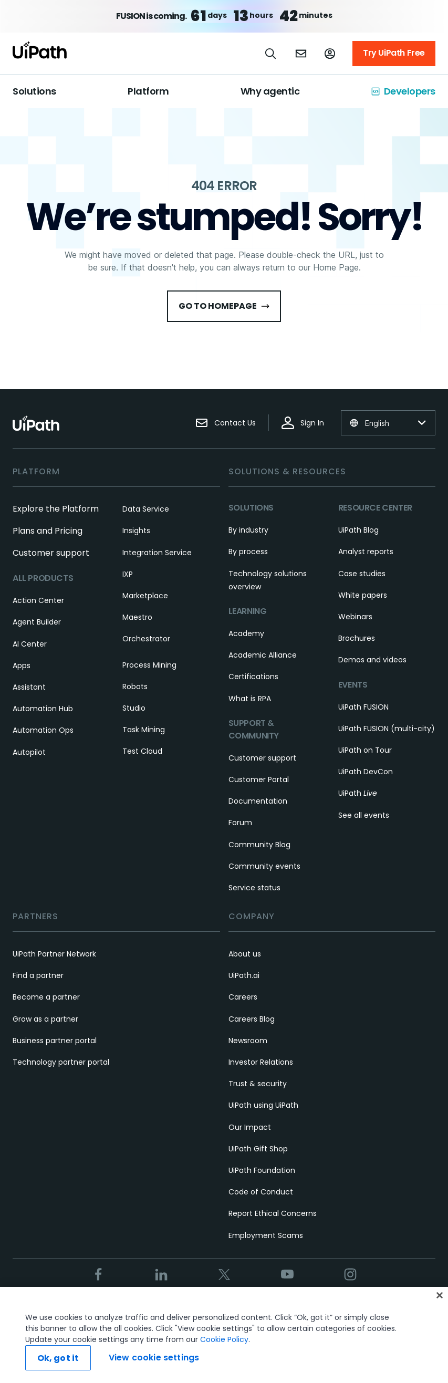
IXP (127, 574)
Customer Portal (258, 779)
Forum (240, 822)
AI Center (30, 644)
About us (244, 954)
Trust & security (257, 1083)
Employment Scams (265, 1235)
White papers (362, 595)
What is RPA (249, 698)
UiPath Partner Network (54, 954)
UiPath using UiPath (263, 1105)
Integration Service (157, 552)
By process (248, 551)
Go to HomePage (224, 306)
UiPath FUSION (363, 707)
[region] (224, 1335)
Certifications (253, 676)
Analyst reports (365, 551)
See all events (363, 815)
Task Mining (143, 729)
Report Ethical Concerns (272, 1213)
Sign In (303, 423)
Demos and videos (372, 659)
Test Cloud (142, 751)
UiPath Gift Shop (258, 1148)
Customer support (51, 553)
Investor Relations (260, 1062)
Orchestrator (146, 638)
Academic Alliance (262, 655)
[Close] (439, 1295)
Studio (133, 708)
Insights (136, 530)
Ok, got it (58, 1358)
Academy (246, 633)
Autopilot (29, 752)
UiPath (357, 793)
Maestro (137, 617)
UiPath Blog (358, 530)
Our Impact (249, 1127)
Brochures (356, 638)
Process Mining (149, 665)
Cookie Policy (224, 1339)
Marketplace (145, 595)
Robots (135, 686)
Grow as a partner (45, 1019)
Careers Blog (251, 1019)
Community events (264, 866)
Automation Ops (43, 730)
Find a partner (38, 975)
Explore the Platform (56, 509)
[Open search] (271, 53)
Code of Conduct (260, 1192)
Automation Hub (43, 708)
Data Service (145, 509)
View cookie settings (154, 1357)
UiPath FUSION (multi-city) (386, 728)
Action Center (38, 600)
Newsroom (247, 1040)
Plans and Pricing (47, 531)
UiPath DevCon (365, 771)
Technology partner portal (61, 1062)
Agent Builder (37, 622)
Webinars (355, 616)
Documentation (257, 801)
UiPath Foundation (261, 1170)
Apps (21, 665)
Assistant (29, 687)
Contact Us (225, 423)
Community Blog (259, 844)
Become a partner (46, 997)
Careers (242, 997)
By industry (248, 530)
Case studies (362, 573)
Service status (254, 887)
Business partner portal (55, 1040)
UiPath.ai (243, 975)
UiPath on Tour (365, 750)
